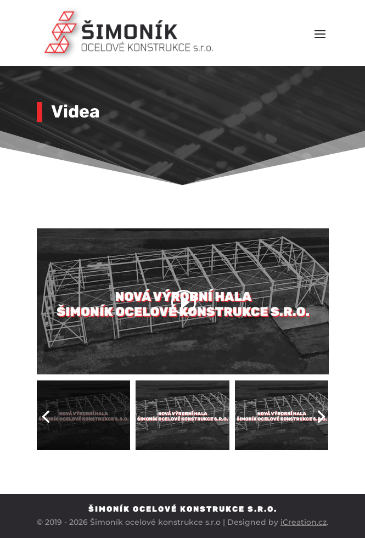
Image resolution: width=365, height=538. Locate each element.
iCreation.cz (303, 522)
